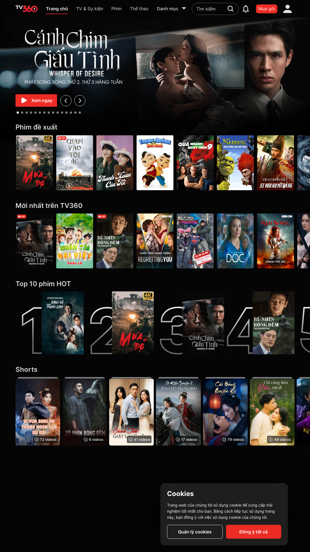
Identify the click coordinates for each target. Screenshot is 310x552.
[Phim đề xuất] (155, 127)
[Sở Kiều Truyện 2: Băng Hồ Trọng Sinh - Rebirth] (50, 323)
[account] (287, 9)
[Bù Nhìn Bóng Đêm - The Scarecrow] (114, 240)
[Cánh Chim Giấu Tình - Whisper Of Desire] (34, 240)
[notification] (246, 9)
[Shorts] (155, 370)
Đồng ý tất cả (253, 532)
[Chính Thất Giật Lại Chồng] (131, 411)
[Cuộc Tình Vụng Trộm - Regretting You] (155, 240)
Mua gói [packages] (266, 8)
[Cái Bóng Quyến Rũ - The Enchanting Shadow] (225, 411)
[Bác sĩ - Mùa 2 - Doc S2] (235, 240)
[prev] (66, 100)
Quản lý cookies (195, 532)
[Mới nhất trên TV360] (155, 206)
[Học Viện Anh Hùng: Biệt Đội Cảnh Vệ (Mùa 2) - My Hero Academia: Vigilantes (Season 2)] (195, 240)
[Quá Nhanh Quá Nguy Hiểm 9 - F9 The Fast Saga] (195, 162)
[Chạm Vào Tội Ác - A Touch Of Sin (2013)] (74, 162)
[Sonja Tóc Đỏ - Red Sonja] (275, 240)
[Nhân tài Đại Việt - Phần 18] (74, 240)
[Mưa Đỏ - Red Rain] (34, 162)
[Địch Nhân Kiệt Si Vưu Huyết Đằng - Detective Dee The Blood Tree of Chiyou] (275, 162)
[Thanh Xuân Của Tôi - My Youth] (114, 162)
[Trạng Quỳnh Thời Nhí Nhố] (155, 162)
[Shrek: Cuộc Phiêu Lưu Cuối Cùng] (235, 162)
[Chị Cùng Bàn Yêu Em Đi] (272, 411)
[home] (27, 9)
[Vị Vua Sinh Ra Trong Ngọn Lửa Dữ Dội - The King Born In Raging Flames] (38, 411)
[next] (80, 100)
